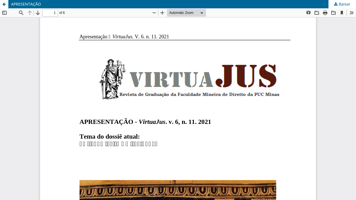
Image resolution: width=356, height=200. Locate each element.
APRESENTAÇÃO (26, 4)
